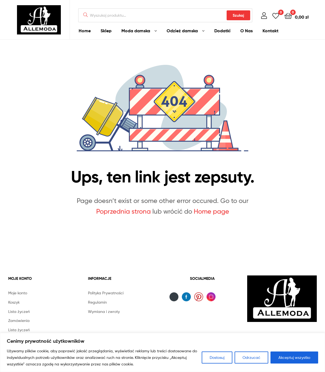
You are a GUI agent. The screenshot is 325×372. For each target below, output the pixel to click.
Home (85, 30)
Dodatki (222, 30)
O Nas (246, 30)
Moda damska (135, 30)
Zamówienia (19, 320)
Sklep (106, 30)
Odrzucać (251, 357)
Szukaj (238, 15)
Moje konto (17, 292)
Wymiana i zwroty (104, 311)
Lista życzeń (19, 311)
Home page (211, 211)
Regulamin (97, 302)
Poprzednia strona (123, 211)
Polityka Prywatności (106, 292)
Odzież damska (182, 30)
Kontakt (270, 30)
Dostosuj (217, 357)
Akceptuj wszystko (294, 357)
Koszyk (14, 302)
